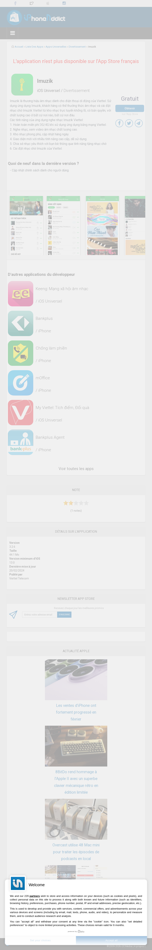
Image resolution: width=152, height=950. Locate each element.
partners (34, 896)
